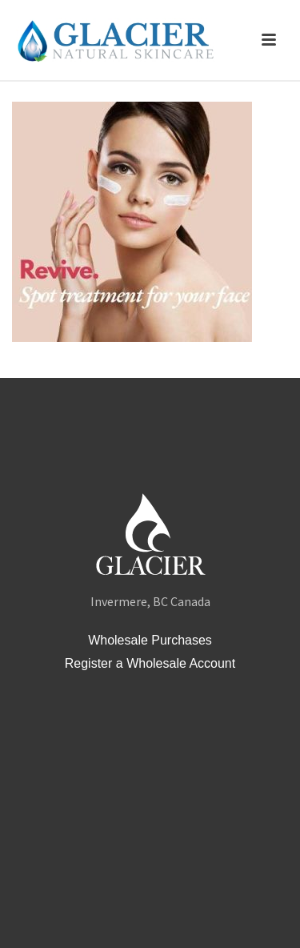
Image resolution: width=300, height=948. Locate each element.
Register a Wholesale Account (150, 663)
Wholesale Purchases (150, 640)
